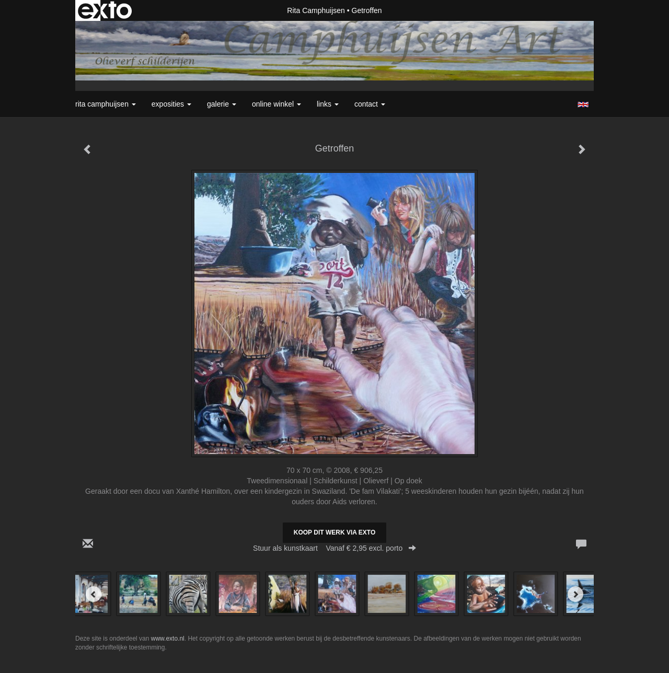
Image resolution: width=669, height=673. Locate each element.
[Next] (575, 594)
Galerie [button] (221, 104)
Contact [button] (369, 104)
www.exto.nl (167, 638)
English (583, 104)
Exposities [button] (171, 104)
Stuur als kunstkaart (334, 548)
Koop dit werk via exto (334, 532)
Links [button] (328, 104)
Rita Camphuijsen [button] (105, 104)
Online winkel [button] (276, 104)
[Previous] (93, 594)
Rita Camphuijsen (316, 10)
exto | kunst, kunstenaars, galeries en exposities (104, 10)
